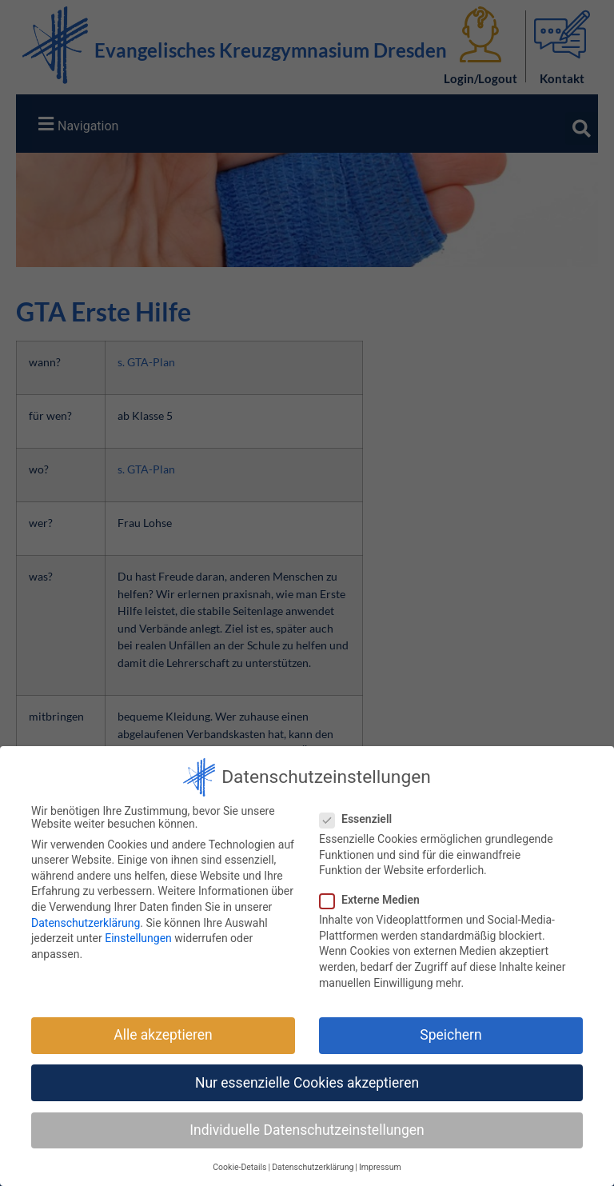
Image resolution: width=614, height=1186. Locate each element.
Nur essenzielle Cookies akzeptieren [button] (307, 1082)
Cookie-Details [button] (239, 1167)
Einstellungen (138, 938)
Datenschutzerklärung (85, 922)
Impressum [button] (380, 1167)
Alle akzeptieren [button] (163, 1035)
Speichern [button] (450, 1035)
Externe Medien (374, 899)
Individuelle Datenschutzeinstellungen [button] (306, 1129)
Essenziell (360, 819)
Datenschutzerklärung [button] (312, 1167)
